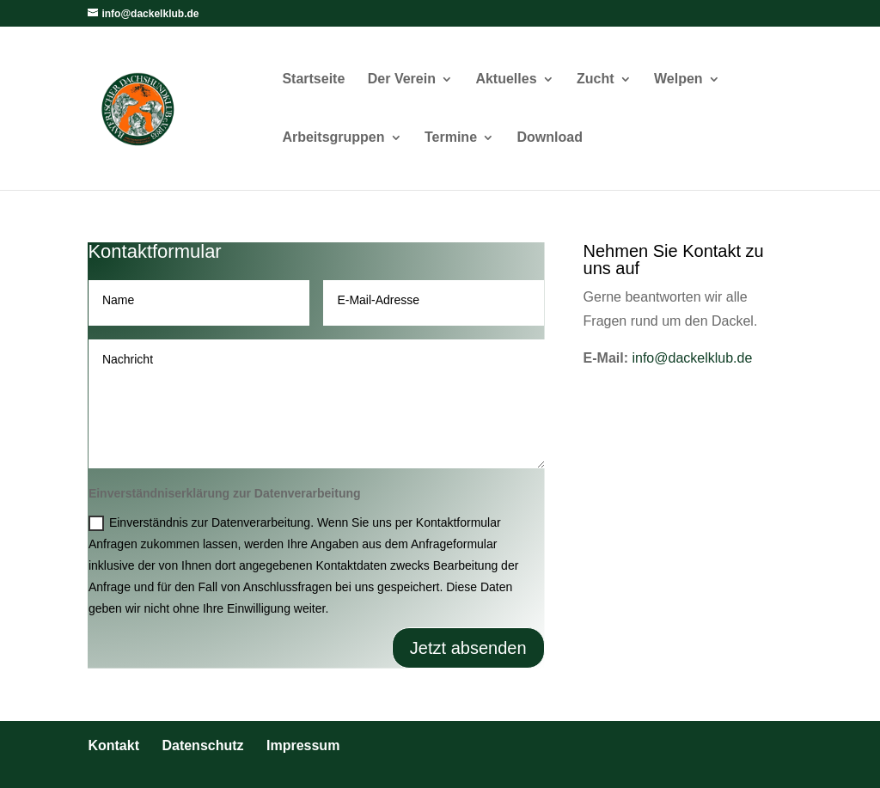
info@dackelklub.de (692, 358)
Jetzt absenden (468, 647)
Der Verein (402, 79)
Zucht (595, 79)
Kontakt (113, 745)
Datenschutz (202, 745)
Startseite (313, 79)
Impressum (302, 745)
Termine (451, 137)
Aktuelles (505, 79)
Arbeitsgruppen (333, 137)
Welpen (678, 79)
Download (550, 137)
